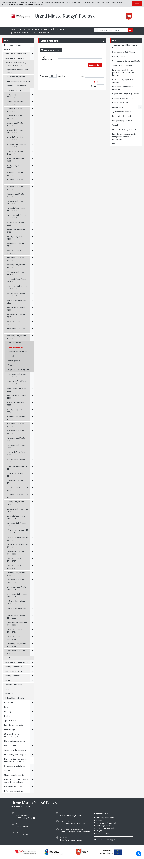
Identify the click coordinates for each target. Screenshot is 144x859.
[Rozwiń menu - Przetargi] (32, 711)
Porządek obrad (14, 343)
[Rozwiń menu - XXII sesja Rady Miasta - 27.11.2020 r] (32, 244)
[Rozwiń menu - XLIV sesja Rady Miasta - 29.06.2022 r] (32, 432)
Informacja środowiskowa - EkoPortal (123, 87)
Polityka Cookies (102, 833)
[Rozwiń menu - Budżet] (32, 716)
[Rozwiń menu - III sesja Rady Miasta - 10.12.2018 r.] (32, 110)
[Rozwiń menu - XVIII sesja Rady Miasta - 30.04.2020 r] (32, 216)
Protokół (11, 365)
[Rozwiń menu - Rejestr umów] (140, 107)
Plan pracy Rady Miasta (15, 77)
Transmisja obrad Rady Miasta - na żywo (125, 46)
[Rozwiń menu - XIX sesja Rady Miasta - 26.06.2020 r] (32, 223)
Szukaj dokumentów (51, 50)
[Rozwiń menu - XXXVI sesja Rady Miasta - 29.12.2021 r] (32, 375)
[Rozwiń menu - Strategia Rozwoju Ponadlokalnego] (32, 735)
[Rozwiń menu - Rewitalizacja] (32, 729)
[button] (90, 82)
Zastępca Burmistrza (13, 684)
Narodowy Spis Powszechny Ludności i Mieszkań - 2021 (15, 760)
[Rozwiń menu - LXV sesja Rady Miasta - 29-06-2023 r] (32, 574)
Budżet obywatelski (120, 103)
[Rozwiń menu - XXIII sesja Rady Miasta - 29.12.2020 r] (32, 251)
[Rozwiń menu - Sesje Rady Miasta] (32, 90)
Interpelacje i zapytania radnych (19, 81)
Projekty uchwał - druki (17, 351)
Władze (30, 29)
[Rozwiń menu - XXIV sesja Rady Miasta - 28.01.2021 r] (32, 259)
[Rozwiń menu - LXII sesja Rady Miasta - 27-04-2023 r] (32, 552)
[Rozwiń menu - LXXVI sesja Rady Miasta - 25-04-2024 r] (32, 652)
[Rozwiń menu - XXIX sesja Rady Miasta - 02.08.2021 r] (32, 294)
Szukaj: (91, 76)
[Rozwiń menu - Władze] (32, 49)
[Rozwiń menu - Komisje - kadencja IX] (32, 667)
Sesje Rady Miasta (60, 29)
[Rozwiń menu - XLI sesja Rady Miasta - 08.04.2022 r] (32, 410)
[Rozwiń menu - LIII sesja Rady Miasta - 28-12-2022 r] (32, 495)
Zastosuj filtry (94, 65)
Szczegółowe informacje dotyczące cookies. (27, 4)
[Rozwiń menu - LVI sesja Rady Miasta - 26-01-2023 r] (32, 510)
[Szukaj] (130, 30)
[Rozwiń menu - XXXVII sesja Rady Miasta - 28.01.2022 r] (32, 382)
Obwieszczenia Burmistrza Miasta (126, 61)
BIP (25, 29)
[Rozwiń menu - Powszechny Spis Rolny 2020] (32, 754)
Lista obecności (44, 33)
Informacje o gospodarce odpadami (122, 80)
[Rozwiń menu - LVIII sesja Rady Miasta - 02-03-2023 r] (32, 524)
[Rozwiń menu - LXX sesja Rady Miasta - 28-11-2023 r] (32, 609)
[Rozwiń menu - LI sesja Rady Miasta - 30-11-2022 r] (32, 474)
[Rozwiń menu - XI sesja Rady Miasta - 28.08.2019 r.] (32, 166)
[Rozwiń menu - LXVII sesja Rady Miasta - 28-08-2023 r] (32, 588)
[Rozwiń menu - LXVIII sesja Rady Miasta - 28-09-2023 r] (32, 595)
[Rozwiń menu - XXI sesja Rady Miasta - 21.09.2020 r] (32, 237)
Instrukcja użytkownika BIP (107, 823)
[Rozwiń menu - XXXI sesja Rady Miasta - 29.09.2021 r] (32, 308)
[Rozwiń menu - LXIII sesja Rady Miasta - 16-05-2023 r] (32, 559)
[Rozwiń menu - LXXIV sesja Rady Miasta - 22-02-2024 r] (32, 637)
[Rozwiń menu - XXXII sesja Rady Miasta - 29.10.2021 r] (32, 315)
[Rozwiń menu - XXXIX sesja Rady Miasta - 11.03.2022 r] (32, 396)
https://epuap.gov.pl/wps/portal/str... (76, 832)
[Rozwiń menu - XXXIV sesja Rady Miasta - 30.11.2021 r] (32, 329)
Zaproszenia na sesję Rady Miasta (17, 70)
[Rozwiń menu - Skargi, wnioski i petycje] (32, 775)
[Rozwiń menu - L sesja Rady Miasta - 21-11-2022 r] (32, 467)
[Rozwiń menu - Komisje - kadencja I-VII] (32, 676)
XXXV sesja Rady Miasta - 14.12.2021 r (24, 33)
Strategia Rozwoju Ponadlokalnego (11, 735)
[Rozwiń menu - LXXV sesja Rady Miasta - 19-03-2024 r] (32, 644)
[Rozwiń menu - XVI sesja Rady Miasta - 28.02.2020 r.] (32, 202)
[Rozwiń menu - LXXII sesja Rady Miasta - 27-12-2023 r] (32, 623)
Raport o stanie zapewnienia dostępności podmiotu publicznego (124, 136)
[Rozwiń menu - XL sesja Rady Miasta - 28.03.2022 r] (32, 403)
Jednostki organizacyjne (15, 698)
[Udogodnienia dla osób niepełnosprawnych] (138, 853)
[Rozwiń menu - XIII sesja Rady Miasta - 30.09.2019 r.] (32, 180)
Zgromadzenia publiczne (122, 111)
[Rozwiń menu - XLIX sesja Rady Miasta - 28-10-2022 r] (32, 460)
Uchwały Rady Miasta (120, 56)
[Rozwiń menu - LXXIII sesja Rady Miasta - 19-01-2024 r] (32, 630)
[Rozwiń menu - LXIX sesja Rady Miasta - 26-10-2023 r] (32, 602)
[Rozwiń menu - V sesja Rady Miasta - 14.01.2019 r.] (32, 124)
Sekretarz (9, 693)
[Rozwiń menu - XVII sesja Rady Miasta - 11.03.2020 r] (32, 209)
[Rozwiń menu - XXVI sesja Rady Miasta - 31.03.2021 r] (32, 273)
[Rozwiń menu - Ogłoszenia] (32, 770)
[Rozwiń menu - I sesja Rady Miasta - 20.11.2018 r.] (32, 95)
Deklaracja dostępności (105, 817)
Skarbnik (8, 689)
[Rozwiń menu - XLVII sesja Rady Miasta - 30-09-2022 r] (32, 453)
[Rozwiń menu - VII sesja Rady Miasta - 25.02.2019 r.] (32, 138)
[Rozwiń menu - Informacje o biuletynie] (32, 791)
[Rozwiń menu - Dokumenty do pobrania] (32, 786)
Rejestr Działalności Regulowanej (125, 94)
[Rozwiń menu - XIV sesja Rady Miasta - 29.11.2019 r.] (32, 188)
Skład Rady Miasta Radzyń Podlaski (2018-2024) (16, 63)
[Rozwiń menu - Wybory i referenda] (32, 745)
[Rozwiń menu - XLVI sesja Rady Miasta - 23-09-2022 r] (32, 446)
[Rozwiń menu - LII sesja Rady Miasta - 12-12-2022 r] (32, 481)
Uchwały (11, 356)
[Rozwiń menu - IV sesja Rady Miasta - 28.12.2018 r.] (32, 117)
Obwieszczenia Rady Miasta (123, 52)
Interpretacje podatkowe (122, 120)
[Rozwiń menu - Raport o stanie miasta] (32, 725)
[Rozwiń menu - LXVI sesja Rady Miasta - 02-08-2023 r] (32, 581)
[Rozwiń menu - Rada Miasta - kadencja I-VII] (32, 662)
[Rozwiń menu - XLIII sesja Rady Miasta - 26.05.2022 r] (32, 425)
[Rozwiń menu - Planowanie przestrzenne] (32, 741)
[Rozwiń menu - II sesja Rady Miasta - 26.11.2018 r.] (32, 102)
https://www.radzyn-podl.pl (71, 840)
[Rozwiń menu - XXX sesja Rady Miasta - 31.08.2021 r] (32, 301)
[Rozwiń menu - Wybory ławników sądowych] (32, 750)
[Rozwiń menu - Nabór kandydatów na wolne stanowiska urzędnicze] (32, 780)
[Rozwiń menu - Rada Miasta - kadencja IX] (32, 54)
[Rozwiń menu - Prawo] (32, 707)
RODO (114, 144)
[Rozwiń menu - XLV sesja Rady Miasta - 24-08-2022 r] (32, 439)
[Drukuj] (103, 41)
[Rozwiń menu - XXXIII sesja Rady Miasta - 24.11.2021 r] (32, 322)
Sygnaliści (116, 125)
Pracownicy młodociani (121, 116)
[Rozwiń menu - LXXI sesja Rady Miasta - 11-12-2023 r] (32, 616)
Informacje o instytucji (13, 45)
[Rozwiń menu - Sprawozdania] (32, 720)
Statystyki (100, 831)
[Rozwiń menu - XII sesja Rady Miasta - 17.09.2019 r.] (32, 173)
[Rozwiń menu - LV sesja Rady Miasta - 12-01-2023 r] (32, 503)
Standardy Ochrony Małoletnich (125, 129)
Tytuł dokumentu (47, 57)
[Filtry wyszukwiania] (96, 30)
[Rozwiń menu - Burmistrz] (32, 680)
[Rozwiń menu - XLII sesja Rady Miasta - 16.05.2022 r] (32, 417)
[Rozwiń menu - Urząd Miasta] (32, 702)
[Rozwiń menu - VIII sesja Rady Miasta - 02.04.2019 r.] (32, 145)
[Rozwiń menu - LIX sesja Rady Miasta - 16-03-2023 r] (32, 531)
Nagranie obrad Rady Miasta (19, 369)
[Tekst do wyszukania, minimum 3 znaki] (113, 30)
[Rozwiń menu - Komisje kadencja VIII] (32, 671)
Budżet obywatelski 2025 (122, 98)
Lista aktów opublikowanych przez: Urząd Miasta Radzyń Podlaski (123, 72)
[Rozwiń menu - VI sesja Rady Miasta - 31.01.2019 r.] (32, 131)
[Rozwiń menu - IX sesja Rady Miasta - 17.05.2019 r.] (32, 152)
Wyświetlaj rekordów (52, 76)
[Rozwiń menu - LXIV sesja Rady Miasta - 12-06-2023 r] (32, 566)
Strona (93, 86)
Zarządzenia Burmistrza (122, 65)
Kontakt (9, 658)
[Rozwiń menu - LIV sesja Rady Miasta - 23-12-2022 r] (32, 488)
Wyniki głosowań (15, 360)
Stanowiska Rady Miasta (16, 85)
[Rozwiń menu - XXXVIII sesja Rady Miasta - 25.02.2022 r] (32, 389)
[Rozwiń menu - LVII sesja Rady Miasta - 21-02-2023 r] (32, 517)
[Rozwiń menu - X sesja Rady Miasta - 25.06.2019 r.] (32, 159)
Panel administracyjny (104, 839)
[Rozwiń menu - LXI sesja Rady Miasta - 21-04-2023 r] (32, 545)
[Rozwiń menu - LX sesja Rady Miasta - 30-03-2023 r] (32, 538)
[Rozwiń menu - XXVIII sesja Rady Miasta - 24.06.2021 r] (32, 287)
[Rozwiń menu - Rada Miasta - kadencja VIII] (32, 58)
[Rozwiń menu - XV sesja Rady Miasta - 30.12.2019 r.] (32, 195)
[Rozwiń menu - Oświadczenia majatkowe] (32, 766)
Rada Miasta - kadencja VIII (43, 29)
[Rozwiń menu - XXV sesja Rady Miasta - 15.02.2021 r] (32, 266)
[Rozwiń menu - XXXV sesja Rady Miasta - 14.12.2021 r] (32, 337)
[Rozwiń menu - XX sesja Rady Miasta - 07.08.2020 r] (32, 230)
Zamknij (137, 3)
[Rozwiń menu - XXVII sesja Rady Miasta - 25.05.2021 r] (32, 280)
